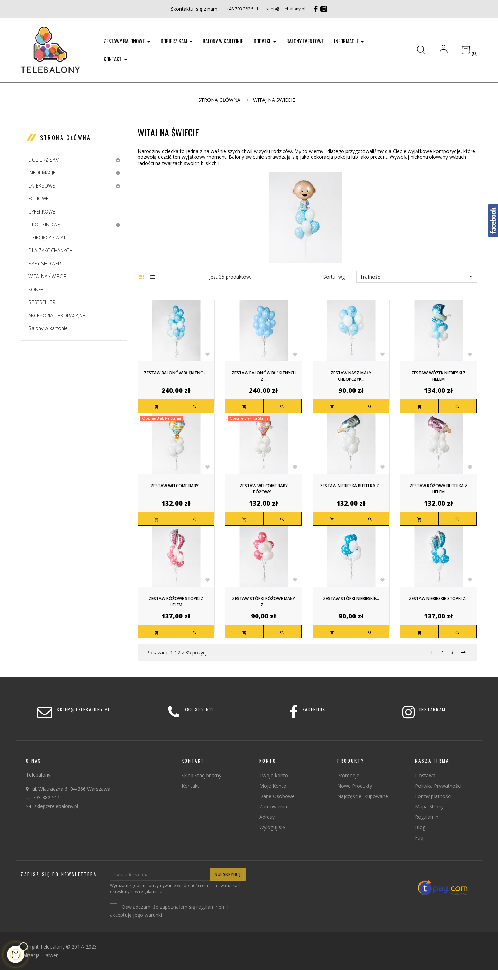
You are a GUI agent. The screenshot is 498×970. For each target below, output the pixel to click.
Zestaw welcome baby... (176, 486)
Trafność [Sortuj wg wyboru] (416, 276)
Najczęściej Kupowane (362, 796)
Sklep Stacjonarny (201, 775)
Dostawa (425, 775)
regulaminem (211, 907)
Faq (419, 837)
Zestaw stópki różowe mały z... (263, 602)
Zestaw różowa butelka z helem (438, 489)
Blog (420, 827)
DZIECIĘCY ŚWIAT (47, 237)
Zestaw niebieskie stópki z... (439, 598)
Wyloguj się (272, 827)
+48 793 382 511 (243, 9)
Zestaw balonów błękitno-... (176, 373)
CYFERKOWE (41, 211)
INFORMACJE (42, 172)
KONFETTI (38, 289)
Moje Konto (272, 785)
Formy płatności (433, 796)
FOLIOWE (38, 198)
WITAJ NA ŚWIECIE (47, 276)
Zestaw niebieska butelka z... (351, 486)
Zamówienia (273, 806)
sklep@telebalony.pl (285, 9)
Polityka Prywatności (438, 785)
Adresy (267, 817)
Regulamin (427, 817)
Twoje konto (273, 775)
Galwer (50, 955)
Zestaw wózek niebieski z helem (438, 376)
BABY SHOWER (44, 263)
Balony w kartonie (48, 328)
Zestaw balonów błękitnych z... (264, 376)
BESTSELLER (41, 302)
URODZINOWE (44, 224)
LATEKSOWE (41, 185)
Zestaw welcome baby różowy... (264, 489)
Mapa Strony (429, 806)
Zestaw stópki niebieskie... (351, 598)
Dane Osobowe (277, 796)
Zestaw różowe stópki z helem (176, 602)
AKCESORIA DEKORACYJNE (56, 315)
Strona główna (65, 138)
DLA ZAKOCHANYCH (50, 250)
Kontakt (190, 785)
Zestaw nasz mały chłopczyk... (351, 376)
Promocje (348, 775)
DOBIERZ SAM (43, 159)
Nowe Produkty (354, 785)
